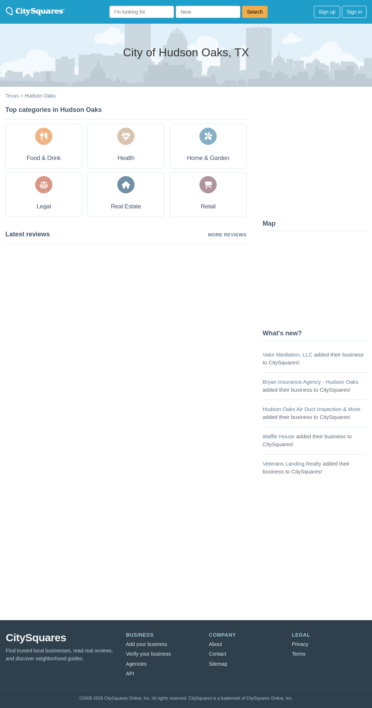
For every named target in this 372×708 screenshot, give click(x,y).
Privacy (300, 644)
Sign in (354, 12)
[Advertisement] (316, 159)
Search (255, 12)
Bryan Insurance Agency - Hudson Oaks (310, 382)
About (215, 644)
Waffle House (279, 436)
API (130, 673)
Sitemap (218, 664)
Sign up (327, 12)
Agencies (136, 664)
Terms (299, 654)
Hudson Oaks (40, 96)
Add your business (146, 644)
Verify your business (148, 654)
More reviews (227, 234)
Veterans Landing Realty (292, 464)
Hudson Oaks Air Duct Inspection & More (312, 409)
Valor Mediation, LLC (287, 354)
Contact (217, 654)
